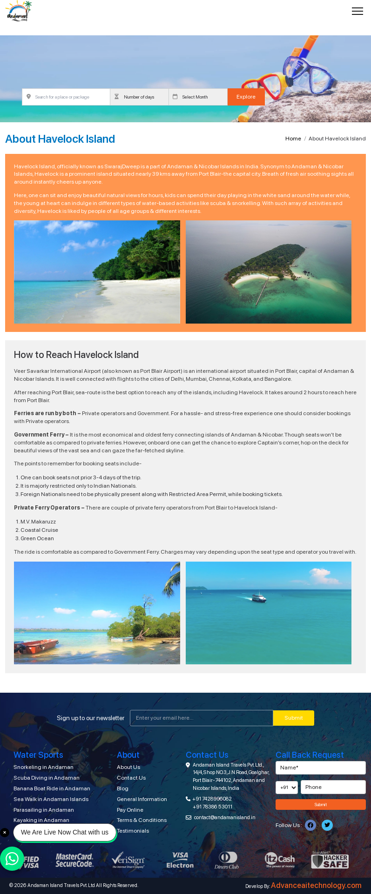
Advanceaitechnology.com (316, 885)
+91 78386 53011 (212, 806)
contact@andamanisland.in (225, 817)
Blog (122, 788)
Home (293, 138)
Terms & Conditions (142, 820)
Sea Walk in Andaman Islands (50, 799)
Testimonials (133, 831)
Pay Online (130, 810)
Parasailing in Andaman (43, 810)
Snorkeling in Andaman (43, 767)
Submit (293, 718)
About (128, 755)
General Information (142, 799)
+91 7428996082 (212, 798)
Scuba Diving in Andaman (46, 778)
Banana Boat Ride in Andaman (51, 788)
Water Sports (38, 755)
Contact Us (131, 778)
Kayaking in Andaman (41, 820)
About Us (128, 767)
